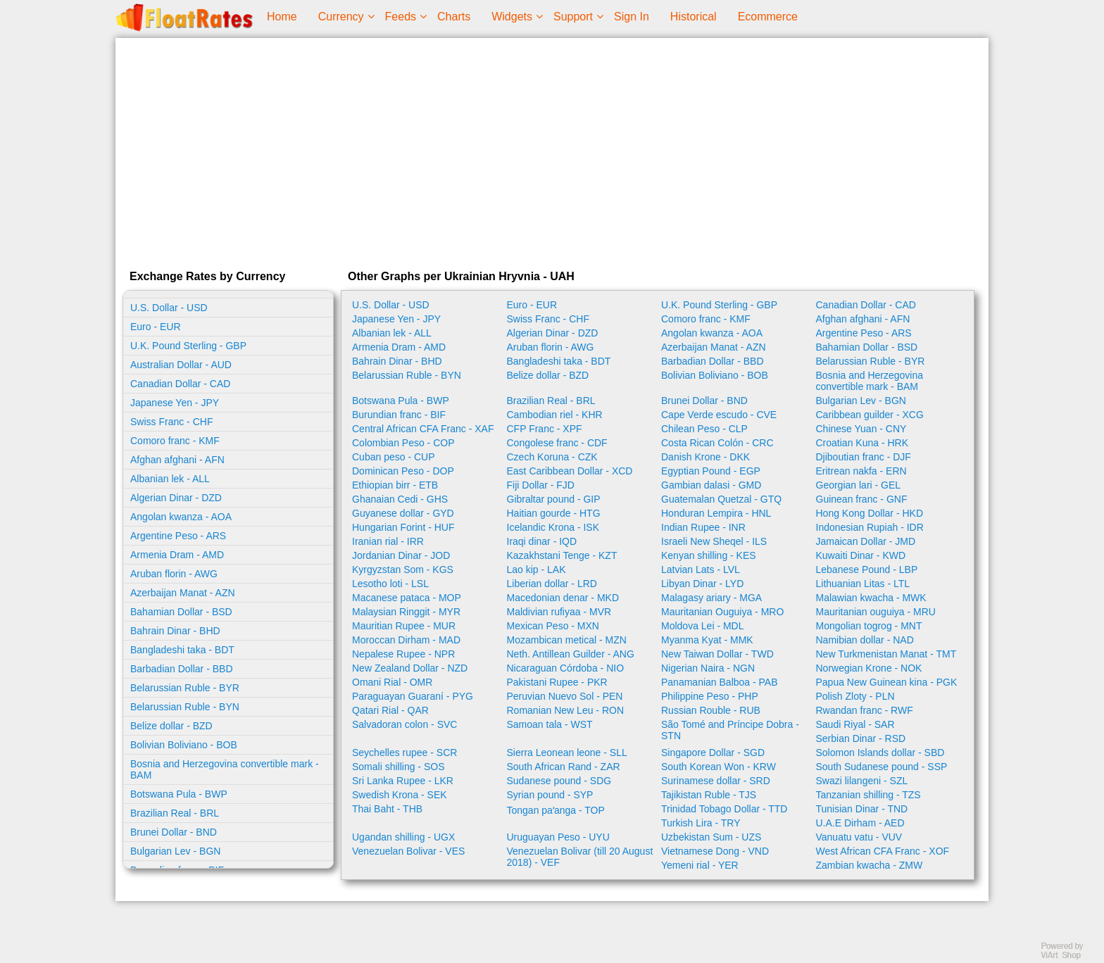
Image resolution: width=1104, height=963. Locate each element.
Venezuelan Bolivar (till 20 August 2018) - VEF (580, 856)
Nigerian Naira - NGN (708, 668)
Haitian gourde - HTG (554, 513)
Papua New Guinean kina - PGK (887, 682)
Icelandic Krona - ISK (553, 527)
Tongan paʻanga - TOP (556, 810)
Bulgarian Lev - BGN (175, 851)
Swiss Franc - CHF (171, 421)
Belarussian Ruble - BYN (184, 706)
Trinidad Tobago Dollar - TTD (724, 808)
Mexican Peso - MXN (553, 625)
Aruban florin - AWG (174, 573)
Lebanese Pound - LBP (867, 569)
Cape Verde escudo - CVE (719, 414)
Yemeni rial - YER (700, 865)
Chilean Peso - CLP (704, 428)
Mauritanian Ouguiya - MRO (722, 611)
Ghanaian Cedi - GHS (400, 499)
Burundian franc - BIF (399, 414)
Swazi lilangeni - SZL (862, 780)
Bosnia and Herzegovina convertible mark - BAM (224, 769)
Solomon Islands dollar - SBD (880, 752)
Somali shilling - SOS (398, 766)
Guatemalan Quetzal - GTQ (721, 499)
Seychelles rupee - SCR (404, 752)
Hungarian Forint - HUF (403, 527)
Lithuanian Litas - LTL (863, 583)
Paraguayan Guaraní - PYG (412, 696)
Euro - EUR (155, 326)
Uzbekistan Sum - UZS (711, 837)
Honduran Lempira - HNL (716, 513)
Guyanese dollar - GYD (403, 513)
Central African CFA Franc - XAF (423, 428)
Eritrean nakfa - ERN (861, 471)
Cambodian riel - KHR (555, 414)
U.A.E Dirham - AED (860, 823)
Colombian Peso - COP (403, 442)
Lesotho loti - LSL (390, 583)
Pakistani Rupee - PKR (557, 682)
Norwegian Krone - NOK (869, 668)
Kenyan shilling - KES (708, 555)
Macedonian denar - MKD (563, 597)
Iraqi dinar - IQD (542, 541)
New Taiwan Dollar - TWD (717, 654)
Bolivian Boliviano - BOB (183, 744)
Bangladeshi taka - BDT (182, 649)
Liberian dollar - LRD (552, 583)
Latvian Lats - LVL (700, 569)
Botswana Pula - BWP (178, 794)
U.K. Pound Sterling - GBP (188, 345)
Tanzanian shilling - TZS (868, 794)
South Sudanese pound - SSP (882, 766)
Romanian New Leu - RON (566, 710)
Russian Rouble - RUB (710, 710)
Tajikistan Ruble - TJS (708, 794)
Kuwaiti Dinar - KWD (861, 555)
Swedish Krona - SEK (399, 794)
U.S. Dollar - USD (169, 307)
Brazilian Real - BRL (174, 813)
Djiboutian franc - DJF (863, 456)
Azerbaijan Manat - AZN (182, 592)
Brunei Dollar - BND (173, 832)
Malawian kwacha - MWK (871, 597)
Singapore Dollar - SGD (713, 752)
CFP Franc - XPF (544, 428)
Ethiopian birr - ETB (395, 485)
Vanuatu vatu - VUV (859, 837)
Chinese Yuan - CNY (861, 428)
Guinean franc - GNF (862, 499)
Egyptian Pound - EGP (710, 471)
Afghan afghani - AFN (177, 459)
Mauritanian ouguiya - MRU (876, 611)
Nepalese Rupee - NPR (403, 654)
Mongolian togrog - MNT (869, 625)
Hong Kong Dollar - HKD (870, 513)
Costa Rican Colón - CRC (717, 442)
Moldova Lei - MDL (702, 625)
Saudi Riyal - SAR (855, 724)
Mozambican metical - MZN (567, 640)
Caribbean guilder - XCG (870, 414)
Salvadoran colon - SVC (404, 724)
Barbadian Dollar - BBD (181, 668)
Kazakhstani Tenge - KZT (562, 555)
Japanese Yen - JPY (174, 402)
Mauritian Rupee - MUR (404, 625)
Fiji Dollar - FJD (541, 485)
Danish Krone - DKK (705, 456)
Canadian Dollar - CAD (180, 383)
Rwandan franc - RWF (864, 710)
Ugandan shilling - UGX (403, 837)
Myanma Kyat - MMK (707, 640)
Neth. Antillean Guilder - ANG (570, 654)
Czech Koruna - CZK (552, 456)
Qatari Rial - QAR (390, 710)
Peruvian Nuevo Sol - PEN (565, 696)
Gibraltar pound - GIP (554, 499)
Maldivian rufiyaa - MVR (559, 611)
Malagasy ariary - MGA (711, 597)
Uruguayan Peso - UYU (558, 837)
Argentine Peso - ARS (178, 535)
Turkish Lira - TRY (701, 823)
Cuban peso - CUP (393, 456)
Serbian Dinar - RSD (861, 738)
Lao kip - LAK (536, 569)
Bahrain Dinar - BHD (175, 630)
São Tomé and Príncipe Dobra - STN (730, 730)
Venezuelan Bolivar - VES (408, 851)
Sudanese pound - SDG (559, 780)
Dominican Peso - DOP (403, 471)
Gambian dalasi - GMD (711, 485)
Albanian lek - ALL (170, 478)
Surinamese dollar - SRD (715, 780)
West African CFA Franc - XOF (883, 851)
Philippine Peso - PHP (709, 696)
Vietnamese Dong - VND (715, 851)
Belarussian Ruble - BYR (184, 687)
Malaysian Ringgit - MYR (406, 611)
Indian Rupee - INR (703, 527)
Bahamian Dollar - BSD (181, 611)
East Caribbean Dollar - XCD (570, 471)
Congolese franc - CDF (557, 442)
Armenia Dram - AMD (177, 554)
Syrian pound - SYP (550, 794)
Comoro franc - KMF (175, 440)
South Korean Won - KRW (718, 766)
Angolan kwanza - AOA (181, 516)
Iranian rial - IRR (388, 541)
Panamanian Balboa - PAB (719, 682)
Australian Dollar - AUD (181, 364)
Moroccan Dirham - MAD (406, 640)
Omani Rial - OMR (392, 682)
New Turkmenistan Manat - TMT (886, 654)
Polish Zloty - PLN (855, 696)
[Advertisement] (552, 150)
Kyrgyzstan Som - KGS (402, 569)
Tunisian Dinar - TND (862, 808)
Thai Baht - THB (387, 808)
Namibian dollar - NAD (865, 640)
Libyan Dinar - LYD (702, 583)
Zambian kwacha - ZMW (869, 865)
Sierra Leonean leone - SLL (567, 752)
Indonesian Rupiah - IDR (870, 527)
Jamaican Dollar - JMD (866, 541)
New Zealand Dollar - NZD (410, 668)
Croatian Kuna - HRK (862, 442)
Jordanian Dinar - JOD (401, 555)
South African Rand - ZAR (563, 766)
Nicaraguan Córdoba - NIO (566, 668)
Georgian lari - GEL (858, 485)
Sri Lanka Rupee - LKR (402, 780)
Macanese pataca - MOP (406, 597)
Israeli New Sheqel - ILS (714, 541)
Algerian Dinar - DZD (176, 497)
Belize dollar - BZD (171, 725)
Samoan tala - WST (550, 724)
